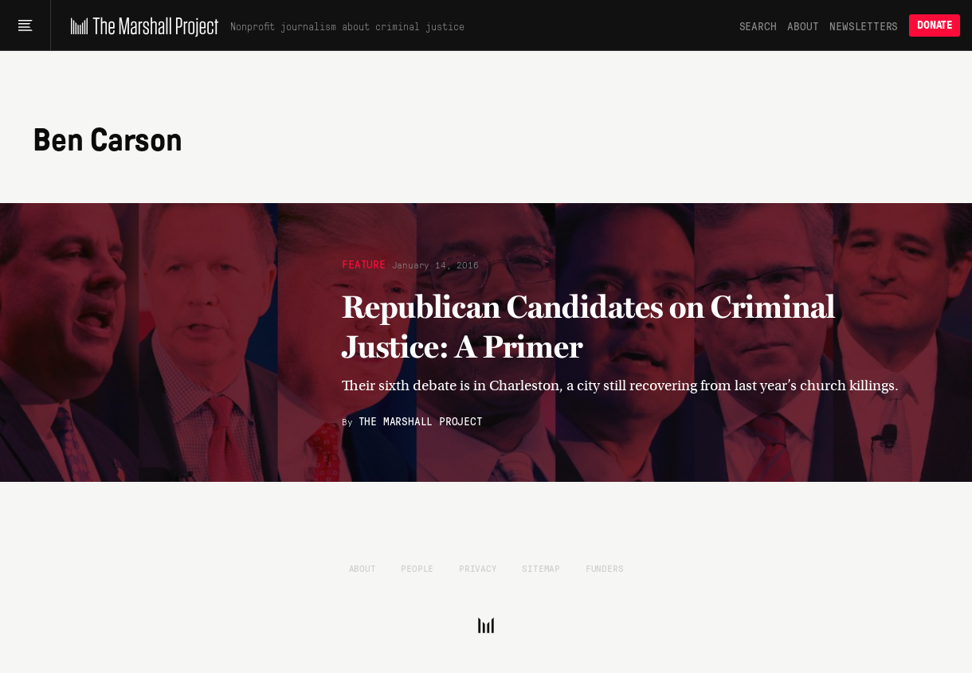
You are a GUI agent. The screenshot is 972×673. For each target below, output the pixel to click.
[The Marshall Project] (140, 25)
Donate (934, 25)
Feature (364, 263)
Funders (605, 567)
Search (758, 25)
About (802, 25)
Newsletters (863, 25)
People (417, 567)
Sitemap (541, 567)
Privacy (478, 567)
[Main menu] (25, 25)
